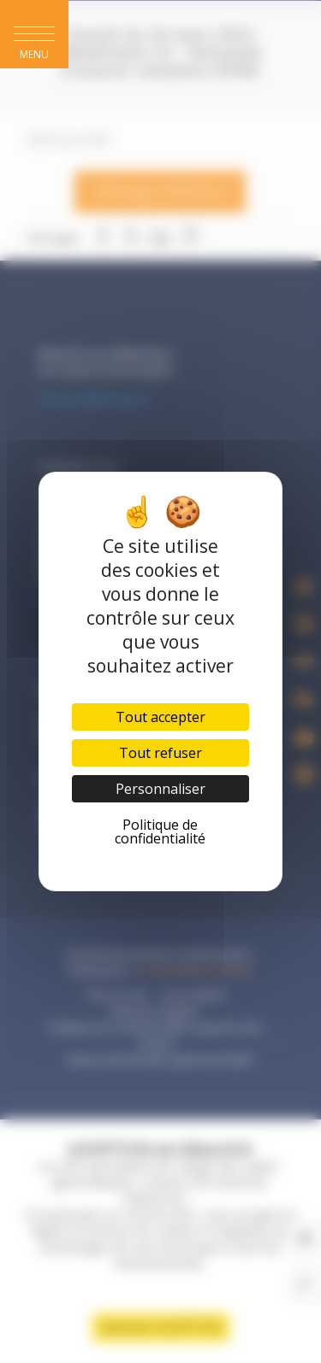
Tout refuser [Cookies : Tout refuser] (160, 752)
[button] (34, 34)
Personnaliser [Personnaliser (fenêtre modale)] (160, 788)
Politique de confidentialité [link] (160, 831)
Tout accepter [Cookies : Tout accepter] (160, 717)
